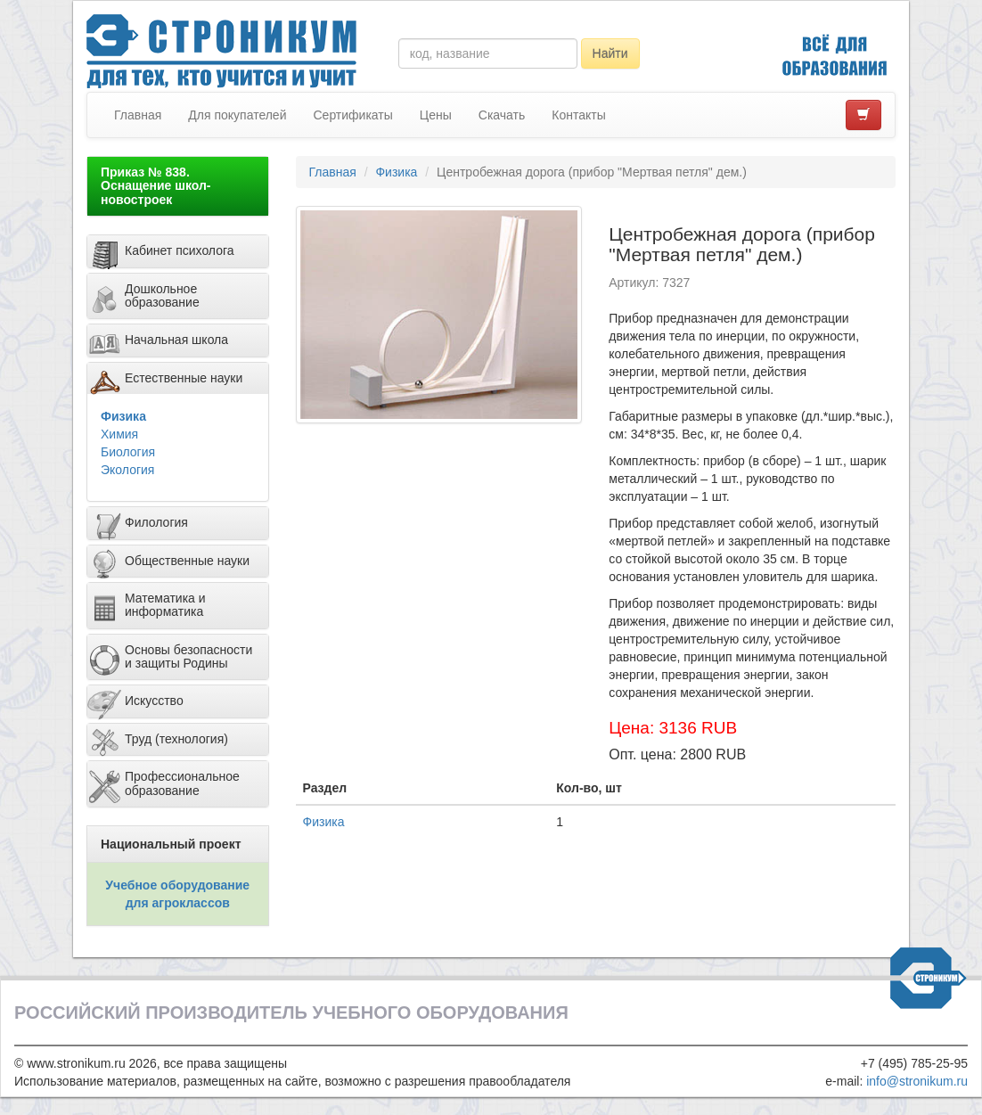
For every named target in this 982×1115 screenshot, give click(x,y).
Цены (436, 115)
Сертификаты (352, 115)
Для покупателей (237, 115)
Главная (137, 115)
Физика (123, 416)
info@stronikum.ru (917, 1081)
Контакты (578, 115)
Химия (119, 434)
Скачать (502, 115)
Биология (128, 452)
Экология (127, 470)
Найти (610, 53)
